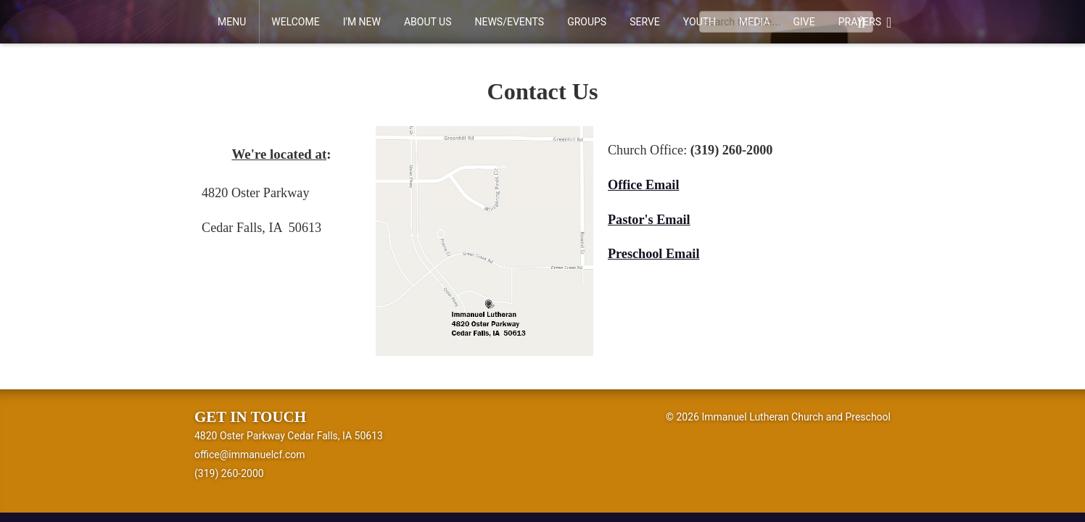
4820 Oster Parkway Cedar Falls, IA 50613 (288, 436)
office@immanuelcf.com (249, 454)
